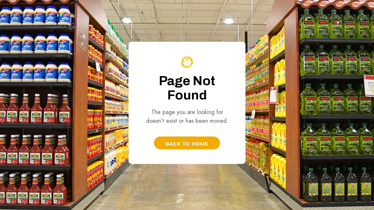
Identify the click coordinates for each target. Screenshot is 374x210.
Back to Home (187, 144)
